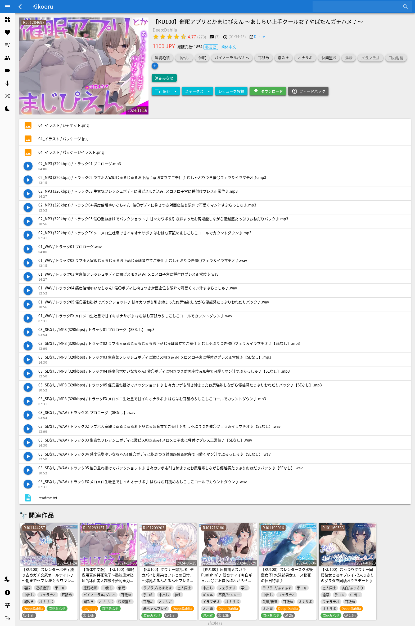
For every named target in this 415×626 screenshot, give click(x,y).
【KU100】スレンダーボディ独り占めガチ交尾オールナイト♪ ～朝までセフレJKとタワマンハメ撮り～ (48, 578)
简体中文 (228, 46)
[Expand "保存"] (166, 91)
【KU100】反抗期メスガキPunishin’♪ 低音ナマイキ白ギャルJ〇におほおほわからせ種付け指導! (226, 578)
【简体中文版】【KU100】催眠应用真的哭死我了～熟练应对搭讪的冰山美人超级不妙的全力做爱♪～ (108, 578)
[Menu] (7, 6)
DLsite (259, 36)
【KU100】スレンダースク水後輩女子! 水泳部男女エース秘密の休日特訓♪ (287, 575)
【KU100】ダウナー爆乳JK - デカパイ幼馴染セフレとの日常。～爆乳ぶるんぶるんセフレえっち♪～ (168, 578)
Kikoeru (42, 6)
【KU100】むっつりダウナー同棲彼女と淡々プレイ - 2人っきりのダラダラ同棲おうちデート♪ (347, 575)
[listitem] (7, 19)
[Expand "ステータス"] (197, 91)
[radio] (156, 36)
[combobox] (358, 6)
